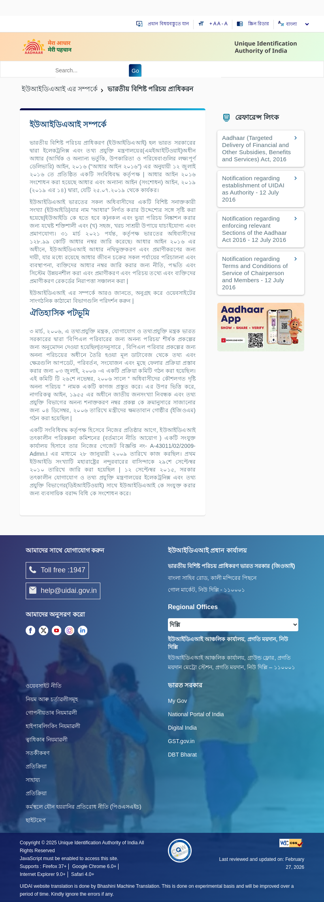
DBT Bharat (182, 754)
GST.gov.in (181, 741)
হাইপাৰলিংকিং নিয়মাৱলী (53, 726)
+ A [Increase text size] (213, 23)
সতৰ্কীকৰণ (37, 753)
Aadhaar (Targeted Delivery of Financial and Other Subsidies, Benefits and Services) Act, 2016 (256, 148)
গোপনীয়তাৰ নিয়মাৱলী (51, 713)
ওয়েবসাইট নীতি (44, 686)
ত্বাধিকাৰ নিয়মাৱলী (47, 739)
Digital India (182, 728)
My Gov (177, 701)
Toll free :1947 (57, 570)
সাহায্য (33, 780)
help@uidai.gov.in (63, 591)
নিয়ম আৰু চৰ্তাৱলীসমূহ (52, 699)
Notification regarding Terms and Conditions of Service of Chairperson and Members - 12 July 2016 (255, 273)
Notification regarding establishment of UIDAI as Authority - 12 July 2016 (253, 189)
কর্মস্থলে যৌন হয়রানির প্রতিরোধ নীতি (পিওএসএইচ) (83, 807)
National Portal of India (196, 714)
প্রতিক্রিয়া (36, 766)
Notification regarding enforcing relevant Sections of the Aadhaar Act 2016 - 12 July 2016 (254, 229)
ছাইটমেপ (36, 820)
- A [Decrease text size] (225, 23)
